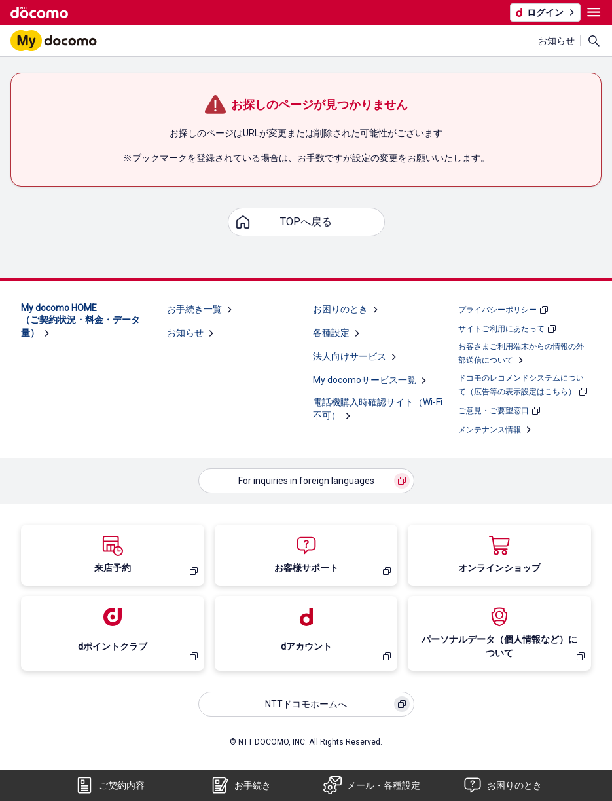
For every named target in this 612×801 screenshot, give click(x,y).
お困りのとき (340, 309)
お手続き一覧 (194, 309)
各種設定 (331, 332)
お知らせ (556, 40)
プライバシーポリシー (497, 309)
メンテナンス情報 (489, 429)
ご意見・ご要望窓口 (493, 410)
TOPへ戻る (306, 221)
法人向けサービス (349, 356)
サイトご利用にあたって (501, 328)
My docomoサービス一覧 (364, 380)
